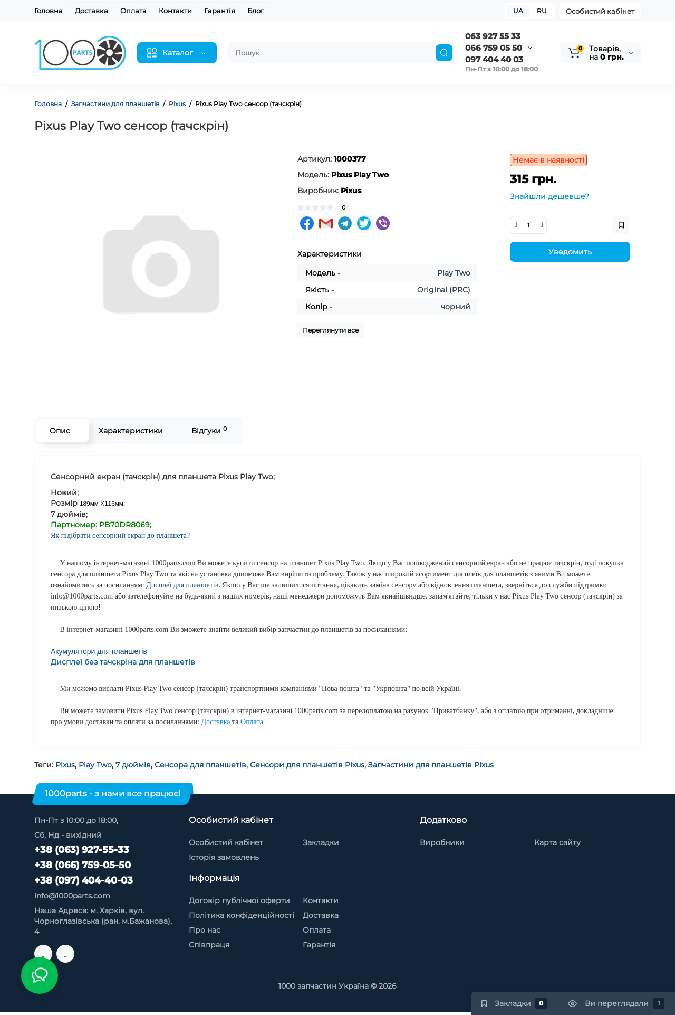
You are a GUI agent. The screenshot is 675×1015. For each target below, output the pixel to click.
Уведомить (570, 252)
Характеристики (131, 430)
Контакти (175, 10)
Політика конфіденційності (241, 915)
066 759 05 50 (493, 48)
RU (542, 11)
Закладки (321, 842)
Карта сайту (557, 842)
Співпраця (209, 945)
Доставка (91, 10)
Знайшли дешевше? (549, 196)
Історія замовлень (224, 857)
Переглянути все (331, 330)
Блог (255, 10)
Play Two (95, 765)
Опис (60, 430)
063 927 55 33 (492, 36)
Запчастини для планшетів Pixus (431, 765)
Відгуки (209, 430)
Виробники (442, 842)
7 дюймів (133, 765)
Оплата (133, 10)
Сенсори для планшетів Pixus (307, 765)
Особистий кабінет (600, 11)
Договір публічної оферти (239, 900)
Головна (48, 10)
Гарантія (219, 10)
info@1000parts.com (72, 895)
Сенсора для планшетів (200, 765)
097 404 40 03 (494, 59)
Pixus (65, 765)
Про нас (204, 930)
